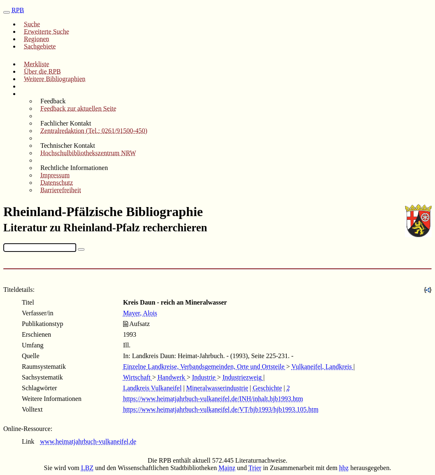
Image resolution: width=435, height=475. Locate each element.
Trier (254, 467)
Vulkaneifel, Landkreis (322, 366)
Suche (32, 24)
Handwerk (172, 377)
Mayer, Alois (140, 313)
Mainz (226, 467)
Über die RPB (42, 71)
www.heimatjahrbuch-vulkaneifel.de (88, 441)
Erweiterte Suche (46, 31)
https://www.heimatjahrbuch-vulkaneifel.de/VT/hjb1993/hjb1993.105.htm (220, 409)
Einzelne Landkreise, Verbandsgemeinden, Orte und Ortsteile (204, 366)
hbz (343, 467)
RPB (18, 10)
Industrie (204, 377)
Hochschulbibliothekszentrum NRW (88, 152)
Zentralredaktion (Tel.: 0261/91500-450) (93, 130)
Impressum (55, 175)
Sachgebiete (40, 46)
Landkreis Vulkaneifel (152, 387)
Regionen (36, 38)
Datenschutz (56, 182)
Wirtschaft (137, 377)
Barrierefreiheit (60, 189)
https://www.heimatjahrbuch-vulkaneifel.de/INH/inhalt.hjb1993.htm (213, 398)
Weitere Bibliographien (54, 78)
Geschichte (267, 387)
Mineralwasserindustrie (217, 387)
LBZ (87, 467)
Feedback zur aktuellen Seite (78, 108)
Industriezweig (242, 377)
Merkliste (36, 64)
